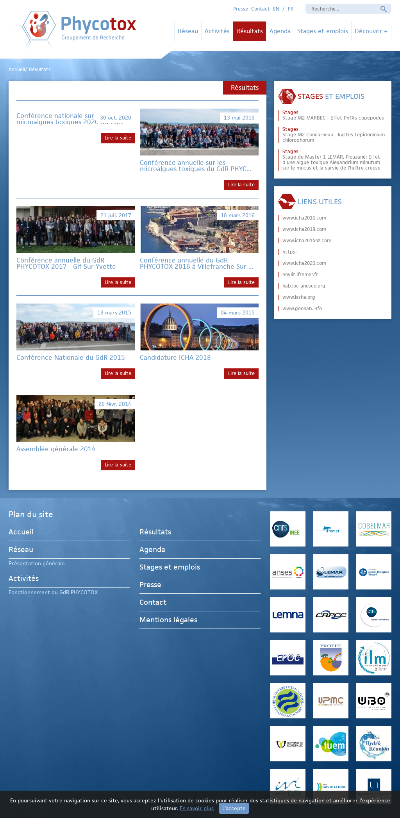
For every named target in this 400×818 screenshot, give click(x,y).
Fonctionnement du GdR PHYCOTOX (53, 592)
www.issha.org (298, 297)
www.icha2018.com (304, 229)
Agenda (280, 31)
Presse (240, 8)
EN (276, 8)
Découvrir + (371, 31)
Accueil (21, 533)
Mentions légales (168, 620)
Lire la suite (118, 137)
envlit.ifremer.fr (300, 274)
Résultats (249, 31)
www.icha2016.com (304, 218)
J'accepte (234, 808)
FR (291, 8)
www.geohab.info (302, 308)
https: (289, 252)
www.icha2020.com (304, 263)
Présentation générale (37, 563)
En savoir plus (197, 808)
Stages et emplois (322, 31)
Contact (260, 8)
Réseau (188, 31)
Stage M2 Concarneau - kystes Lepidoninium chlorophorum (333, 135)
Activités (217, 31)
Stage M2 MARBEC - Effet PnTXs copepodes (333, 115)
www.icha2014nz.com (306, 240)
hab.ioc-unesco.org (303, 286)
